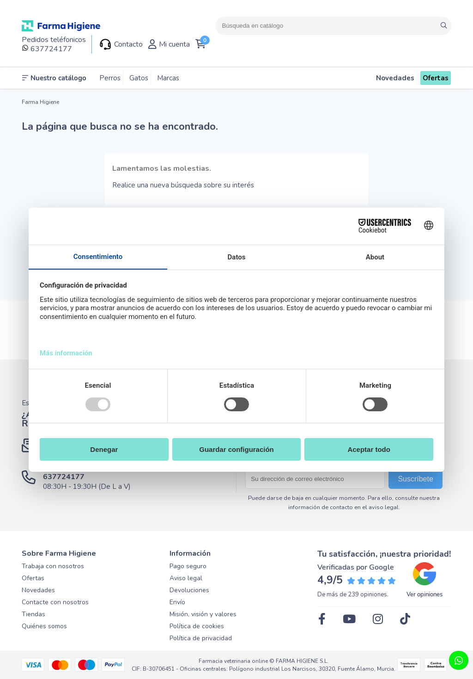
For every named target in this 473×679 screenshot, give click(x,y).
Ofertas (33, 578)
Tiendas (33, 614)
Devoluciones (189, 590)
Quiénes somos (44, 626)
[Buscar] (333, 26)
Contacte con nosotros (55, 602)
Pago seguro (188, 566)
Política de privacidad (201, 638)
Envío (177, 602)
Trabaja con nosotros (53, 566)
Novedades (38, 590)
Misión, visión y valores (203, 614)
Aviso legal (186, 578)
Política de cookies (197, 626)
